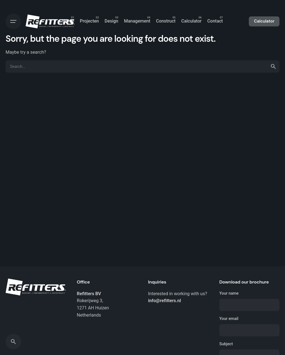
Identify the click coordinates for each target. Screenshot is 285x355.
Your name (249, 301)
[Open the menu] (13, 21)
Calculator (264, 21)
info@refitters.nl (164, 300)
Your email (249, 326)
